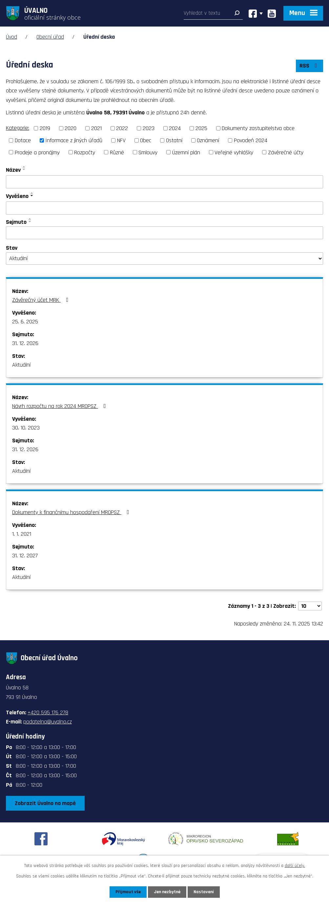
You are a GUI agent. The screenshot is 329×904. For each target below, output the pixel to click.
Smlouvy (147, 152)
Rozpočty (84, 152)
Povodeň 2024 (250, 140)
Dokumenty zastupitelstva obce (258, 128)
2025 (201, 128)
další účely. (295, 866)
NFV (121, 140)
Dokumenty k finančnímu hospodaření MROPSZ (72, 512)
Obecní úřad (50, 37)
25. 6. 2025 (25, 321)
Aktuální (21, 365)
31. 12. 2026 (25, 343)
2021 (96, 128)
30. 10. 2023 (26, 428)
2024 (175, 128)
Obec (145, 140)
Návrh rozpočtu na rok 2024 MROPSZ (60, 406)
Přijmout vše (128, 892)
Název (13, 170)
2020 (70, 128)
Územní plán (186, 152)
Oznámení (208, 140)
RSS (309, 65)
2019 (45, 128)
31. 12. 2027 (25, 555)
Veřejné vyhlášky (234, 152)
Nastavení (204, 892)
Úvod (11, 37)
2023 (148, 128)
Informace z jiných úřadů (73, 140)
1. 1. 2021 (21, 534)
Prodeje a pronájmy (37, 152)
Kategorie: (17, 128)
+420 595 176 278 (48, 712)
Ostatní (174, 140)
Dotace (23, 140)
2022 (122, 128)
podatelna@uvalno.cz (47, 721)
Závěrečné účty (285, 152)
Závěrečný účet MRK (41, 300)
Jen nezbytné (167, 892)
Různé (117, 152)
